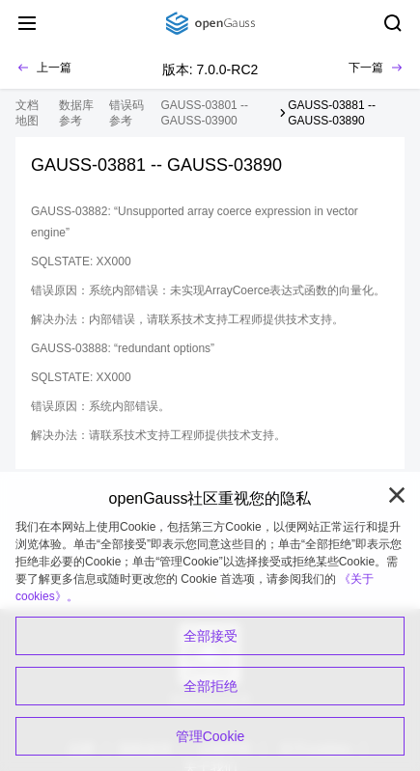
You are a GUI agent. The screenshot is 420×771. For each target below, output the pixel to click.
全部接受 (210, 636)
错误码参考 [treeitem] (126, 112)
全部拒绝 (210, 686)
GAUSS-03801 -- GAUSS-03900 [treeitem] (204, 112)
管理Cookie (210, 736)
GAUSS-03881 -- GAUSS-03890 (332, 112)
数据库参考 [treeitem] (76, 112)
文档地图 (27, 112)
